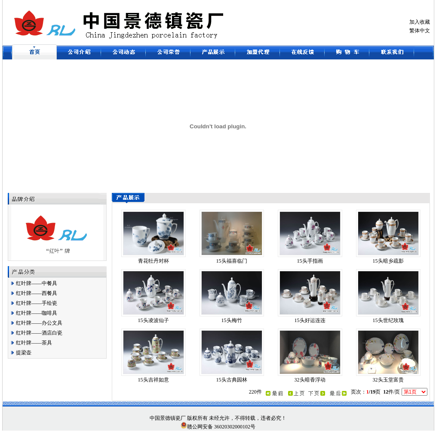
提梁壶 (23, 353)
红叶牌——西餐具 (36, 293)
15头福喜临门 (231, 261)
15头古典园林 (231, 380)
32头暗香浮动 (310, 380)
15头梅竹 (231, 320)
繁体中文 (419, 31)
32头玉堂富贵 (388, 380)
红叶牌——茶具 (34, 343)
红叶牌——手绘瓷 (36, 303)
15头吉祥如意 (153, 380)
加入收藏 (419, 22)
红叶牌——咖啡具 (36, 313)
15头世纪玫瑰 (388, 320)
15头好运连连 (310, 320)
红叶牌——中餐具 (36, 283)
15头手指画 (310, 261)
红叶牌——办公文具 (39, 323)
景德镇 (167, 418)
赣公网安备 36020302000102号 (218, 426)
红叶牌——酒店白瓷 (39, 333)
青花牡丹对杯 (153, 261)
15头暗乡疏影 (388, 261)
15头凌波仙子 (153, 320)
